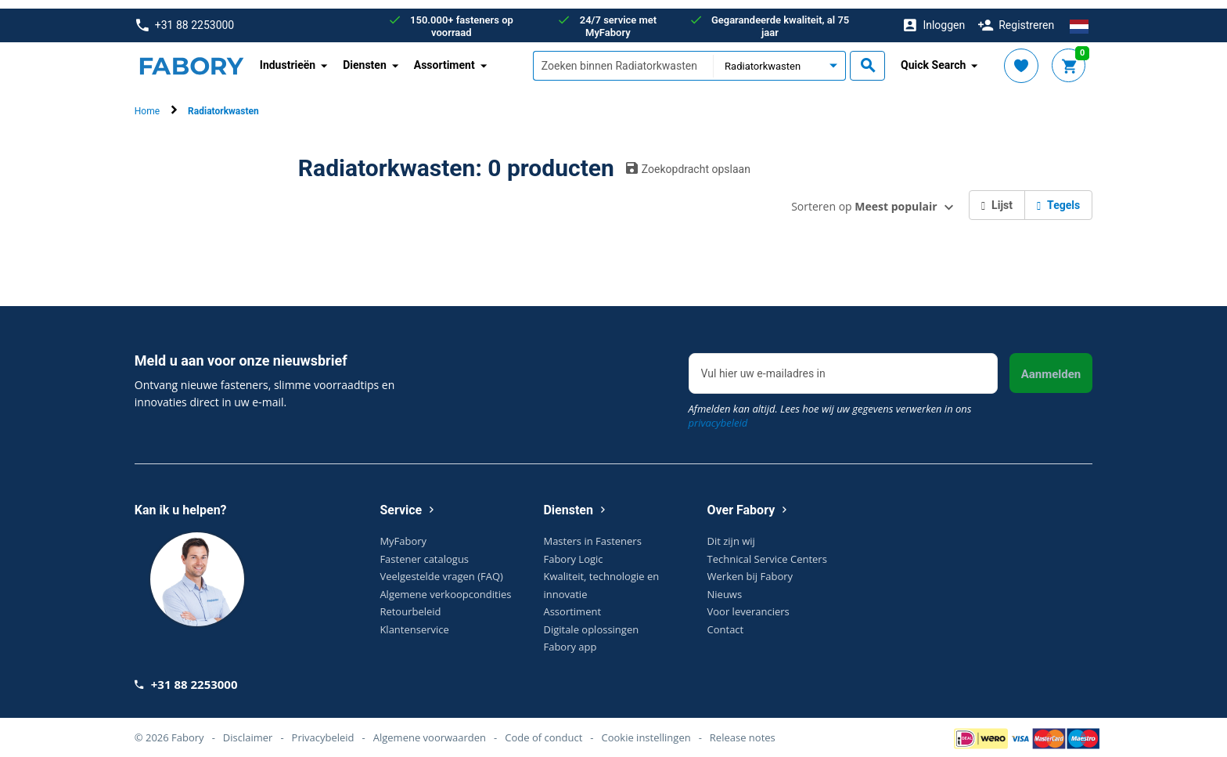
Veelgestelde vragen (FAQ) (441, 568)
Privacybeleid (323, 729)
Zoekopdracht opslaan (688, 160)
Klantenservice (414, 621)
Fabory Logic (573, 550)
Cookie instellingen (646, 729)
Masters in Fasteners (592, 532)
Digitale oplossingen (591, 621)
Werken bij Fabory (750, 568)
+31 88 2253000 (185, 17)
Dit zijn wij (731, 532)
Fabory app (569, 638)
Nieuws (725, 586)
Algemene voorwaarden (429, 729)
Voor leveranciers (748, 603)
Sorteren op (864, 197)
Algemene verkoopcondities (445, 586)
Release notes (742, 729)
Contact (725, 621)
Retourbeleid (410, 603)
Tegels (1058, 196)
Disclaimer (248, 729)
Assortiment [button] (444, 56)
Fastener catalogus (424, 550)
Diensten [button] (365, 56)
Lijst (997, 196)
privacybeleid (718, 414)
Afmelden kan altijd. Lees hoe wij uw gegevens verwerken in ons (830, 407)
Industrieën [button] (287, 56)
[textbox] (623, 57)
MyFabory (403, 532)
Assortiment (572, 603)
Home (147, 102)
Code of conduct (543, 729)
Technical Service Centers (767, 550)
